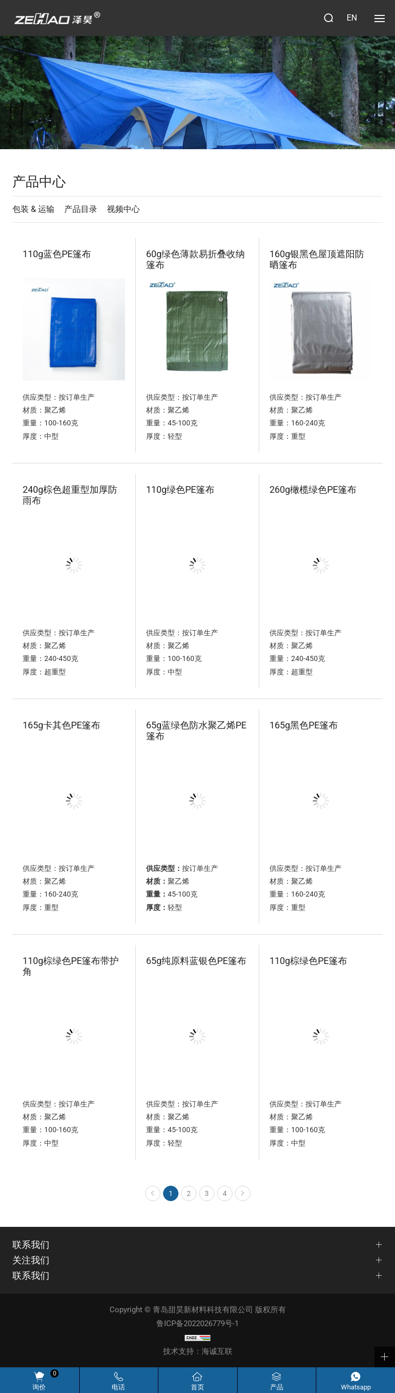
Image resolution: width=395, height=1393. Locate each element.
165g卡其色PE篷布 (61, 725)
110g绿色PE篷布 (180, 489)
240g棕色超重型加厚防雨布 (70, 495)
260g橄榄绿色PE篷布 (313, 489)
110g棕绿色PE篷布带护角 (71, 966)
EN (352, 18)
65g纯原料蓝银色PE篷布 (196, 960)
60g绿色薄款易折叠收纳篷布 (195, 259)
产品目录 (80, 209)
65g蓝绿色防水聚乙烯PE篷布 (196, 730)
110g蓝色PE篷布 (57, 253)
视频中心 (123, 209)
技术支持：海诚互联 (197, 1351)
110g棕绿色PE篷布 (308, 960)
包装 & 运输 (33, 209)
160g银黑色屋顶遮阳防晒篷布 (317, 259)
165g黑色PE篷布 (304, 725)
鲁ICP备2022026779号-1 (197, 1323)
